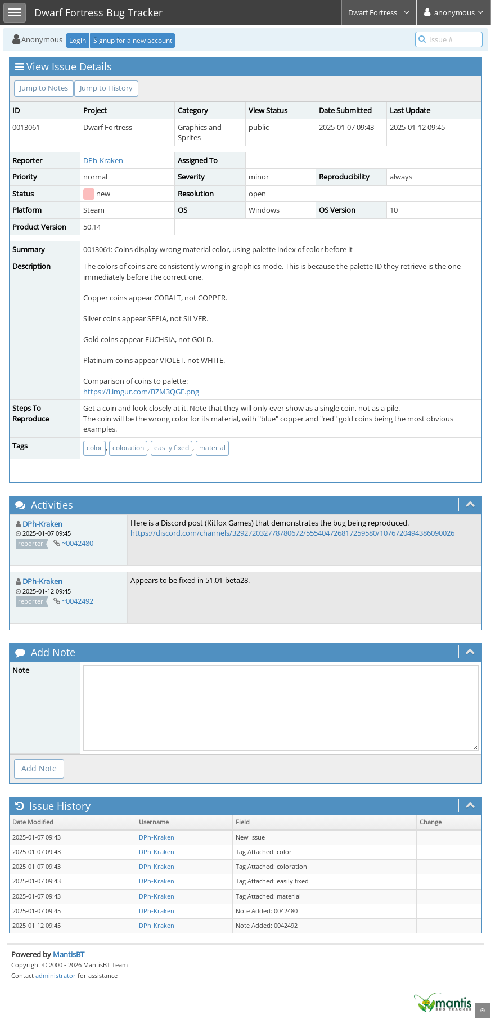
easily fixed (171, 447)
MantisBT (68, 954)
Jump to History (106, 88)
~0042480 (77, 543)
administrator (55, 975)
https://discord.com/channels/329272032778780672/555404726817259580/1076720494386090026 (292, 533)
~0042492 (77, 601)
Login (77, 40)
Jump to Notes (44, 88)
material (212, 447)
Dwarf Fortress (379, 12)
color (94, 447)
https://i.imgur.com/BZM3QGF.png (141, 392)
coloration (128, 447)
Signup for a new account (132, 40)
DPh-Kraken (103, 160)
